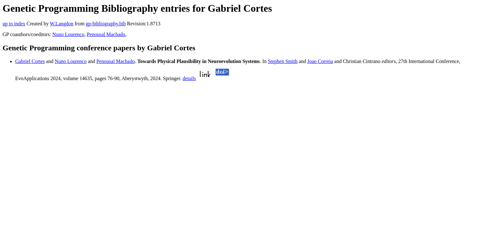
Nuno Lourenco (68, 34)
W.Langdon (61, 23)
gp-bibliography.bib (106, 23)
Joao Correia (320, 61)
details (189, 78)
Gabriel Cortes (30, 61)
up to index (14, 23)
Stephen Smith (283, 61)
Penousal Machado (106, 34)
